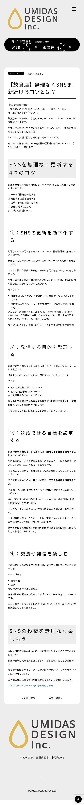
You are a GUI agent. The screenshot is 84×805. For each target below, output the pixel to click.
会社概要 (42, 777)
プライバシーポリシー (42, 782)
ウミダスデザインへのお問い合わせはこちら (30, 685)
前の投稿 (29, 698)
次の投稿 (54, 698)
